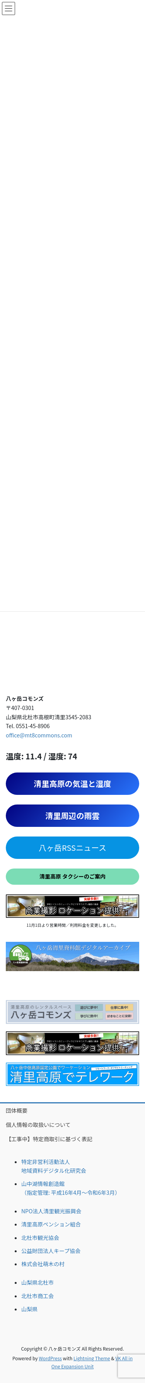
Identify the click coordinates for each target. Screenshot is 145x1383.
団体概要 (16, 1110)
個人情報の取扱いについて (38, 1124)
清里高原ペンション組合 (51, 1224)
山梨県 (29, 1309)
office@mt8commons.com (39, 735)
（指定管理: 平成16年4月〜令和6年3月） (70, 1192)
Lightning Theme (91, 1358)
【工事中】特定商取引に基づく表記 (49, 1139)
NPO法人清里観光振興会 (51, 1211)
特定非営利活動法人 (45, 1161)
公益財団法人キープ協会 (50, 1251)
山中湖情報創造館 (43, 1183)
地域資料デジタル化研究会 (53, 1170)
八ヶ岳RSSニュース (72, 847)
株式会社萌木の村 (43, 1264)
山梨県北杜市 (37, 1282)
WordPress (50, 1358)
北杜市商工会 (37, 1296)
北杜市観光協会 (40, 1237)
